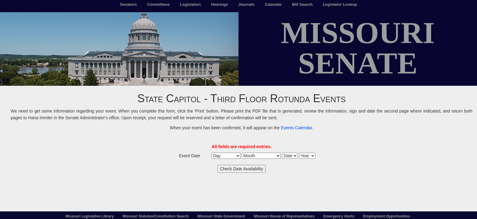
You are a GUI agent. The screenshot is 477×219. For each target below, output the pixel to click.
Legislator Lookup (340, 4)
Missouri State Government (221, 216)
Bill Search (302, 4)
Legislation (190, 4)
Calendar (273, 4)
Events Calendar (296, 127)
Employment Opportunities (386, 216)
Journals (246, 4)
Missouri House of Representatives (284, 216)
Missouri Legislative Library (89, 216)
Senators (128, 4)
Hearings (219, 4)
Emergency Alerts (338, 216)
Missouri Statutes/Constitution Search (156, 216)
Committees (158, 4)
